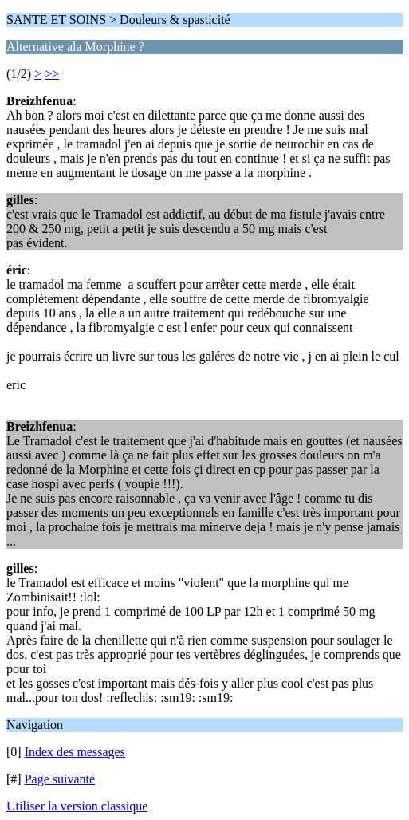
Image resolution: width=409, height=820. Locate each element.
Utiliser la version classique (76, 806)
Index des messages (75, 752)
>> (52, 74)
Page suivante (60, 779)
